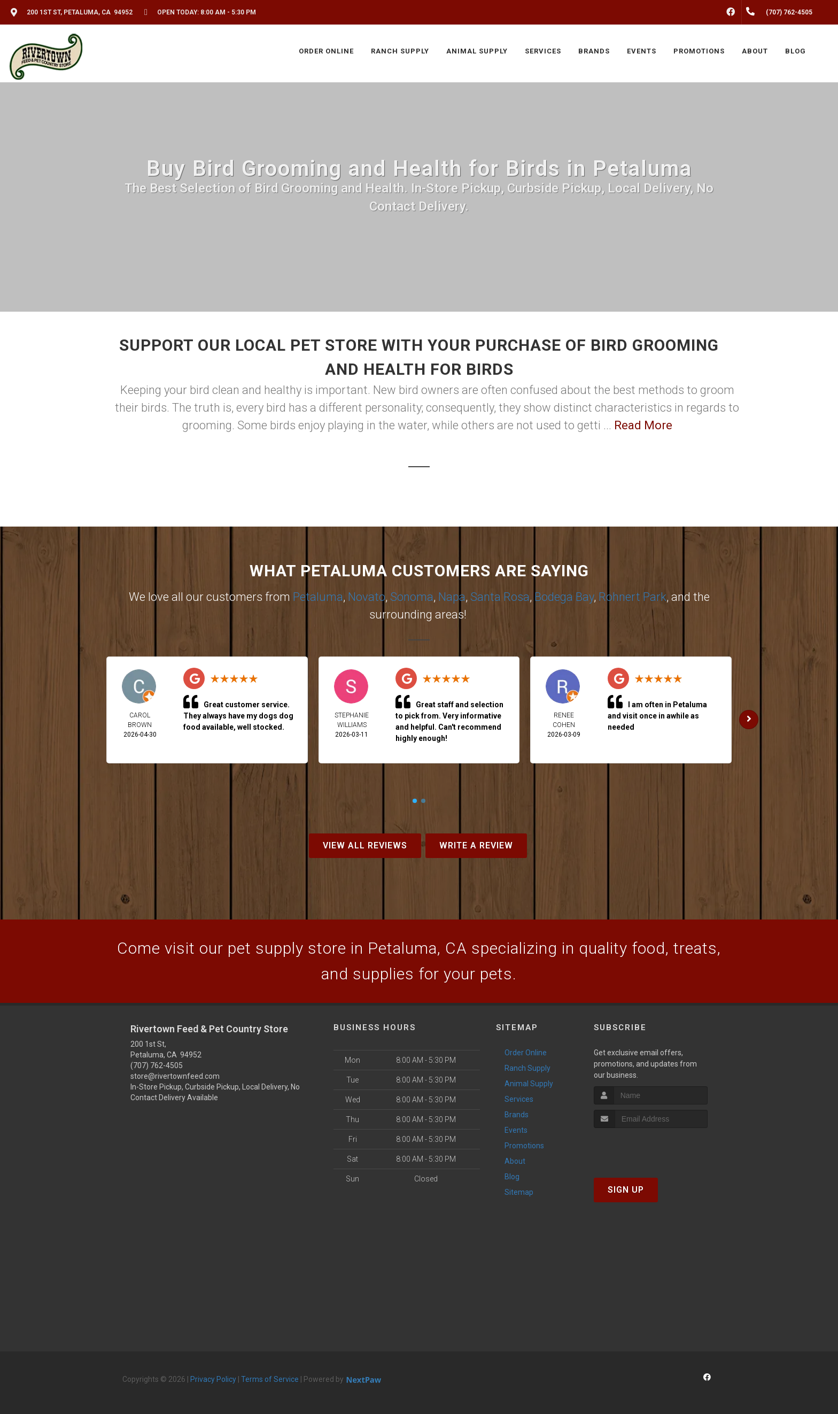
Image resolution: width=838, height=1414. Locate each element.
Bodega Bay (564, 597)
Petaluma (318, 597)
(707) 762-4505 (156, 1065)
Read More (643, 425)
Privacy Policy (213, 1379)
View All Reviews (365, 845)
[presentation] (651, 1148)
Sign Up (626, 1190)
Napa (451, 597)
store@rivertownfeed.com (175, 1076)
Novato (366, 597)
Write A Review (476, 845)
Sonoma (411, 597)
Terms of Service (270, 1379)
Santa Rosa (500, 597)
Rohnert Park (632, 597)
